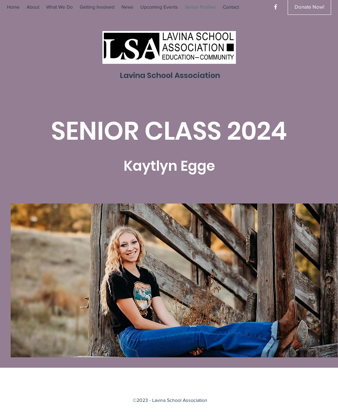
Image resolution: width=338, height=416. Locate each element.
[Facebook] (275, 6)
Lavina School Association (170, 75)
